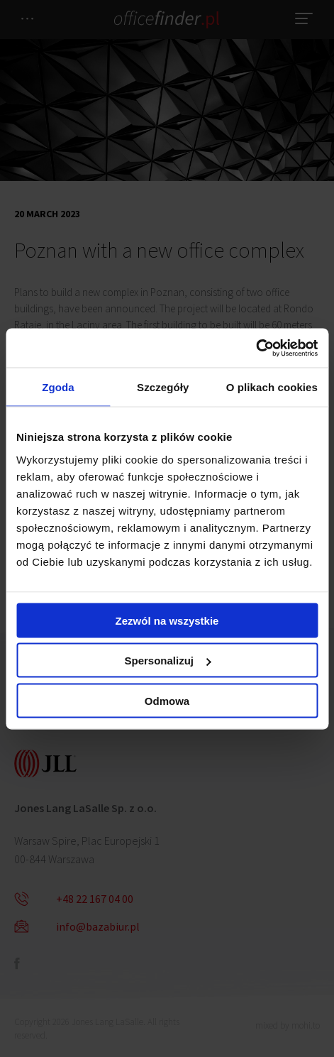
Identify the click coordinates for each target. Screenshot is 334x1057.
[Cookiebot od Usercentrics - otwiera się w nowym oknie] (256, 348)
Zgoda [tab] (58, 387)
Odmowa (167, 700)
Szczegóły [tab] (163, 387)
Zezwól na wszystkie (167, 620)
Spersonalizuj (167, 661)
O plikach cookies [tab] (272, 387)
